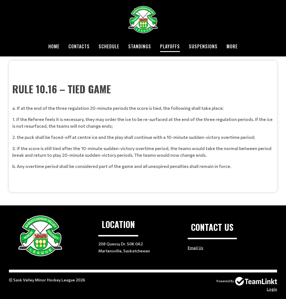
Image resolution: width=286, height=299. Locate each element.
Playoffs (170, 46)
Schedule (109, 46)
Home (53, 46)
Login (272, 289)
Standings (139, 46)
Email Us (195, 247)
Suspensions (203, 46)
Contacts (79, 46)
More (232, 46)
